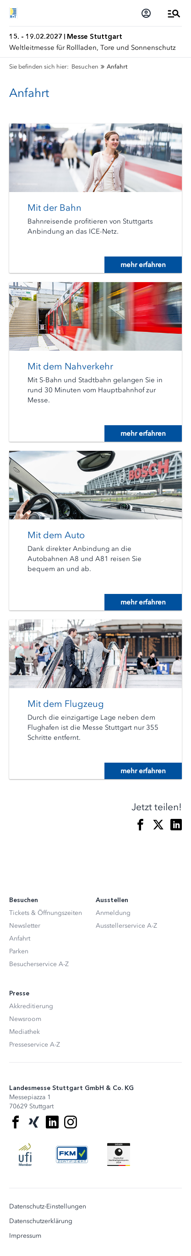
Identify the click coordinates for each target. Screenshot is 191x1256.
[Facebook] (15, 1122)
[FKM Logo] (72, 1154)
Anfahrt (19, 938)
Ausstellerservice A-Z (126, 926)
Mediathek (24, 1032)
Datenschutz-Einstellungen (47, 1206)
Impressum (25, 1236)
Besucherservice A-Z (39, 964)
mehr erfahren (143, 265)
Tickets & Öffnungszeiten (45, 913)
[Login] (146, 13)
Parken (18, 951)
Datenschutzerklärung (40, 1221)
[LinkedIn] (52, 1122)
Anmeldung (113, 913)
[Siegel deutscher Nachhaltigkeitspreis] (119, 1154)
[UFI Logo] (25, 1154)
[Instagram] (70, 1122)
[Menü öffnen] (174, 13)
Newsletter (24, 926)
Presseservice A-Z (34, 1044)
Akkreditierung (31, 1006)
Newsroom (25, 1019)
